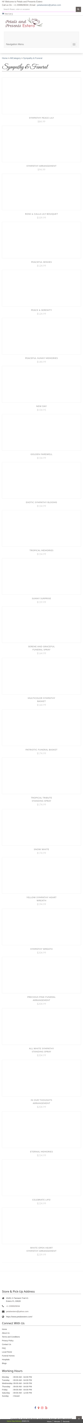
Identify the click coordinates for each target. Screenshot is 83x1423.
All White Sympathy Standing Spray (41, 1050)
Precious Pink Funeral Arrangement (41, 998)
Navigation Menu (15, 44)
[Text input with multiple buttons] (39, 9)
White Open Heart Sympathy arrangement (41, 1249)
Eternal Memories (41, 1151)
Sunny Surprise (41, 598)
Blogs (4, 1363)
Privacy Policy (7, 1341)
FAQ (4, 1348)
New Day (41, 406)
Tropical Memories (41, 550)
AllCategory (15, 58)
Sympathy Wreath (41, 949)
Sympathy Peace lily (41, 117)
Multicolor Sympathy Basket (41, 699)
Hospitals (6, 1359)
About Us (6, 1333)
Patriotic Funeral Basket (41, 749)
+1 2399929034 (13, 1306)
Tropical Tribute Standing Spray (41, 799)
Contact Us (6, 1344)
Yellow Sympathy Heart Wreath (41, 899)
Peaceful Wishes (41, 262)
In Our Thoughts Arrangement (41, 1101)
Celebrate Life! (41, 1199)
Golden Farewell (41, 454)
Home (5, 58)
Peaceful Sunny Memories (41, 358)
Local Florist (7, 1352)
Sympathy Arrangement (41, 166)
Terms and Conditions (11, 1337)
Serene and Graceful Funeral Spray (41, 648)
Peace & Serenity (41, 310)
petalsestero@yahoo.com (49, 5)
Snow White (41, 849)
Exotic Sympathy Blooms (41, 502)
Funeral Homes (8, 1356)
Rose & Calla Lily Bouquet (41, 214)
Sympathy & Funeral (32, 58)
